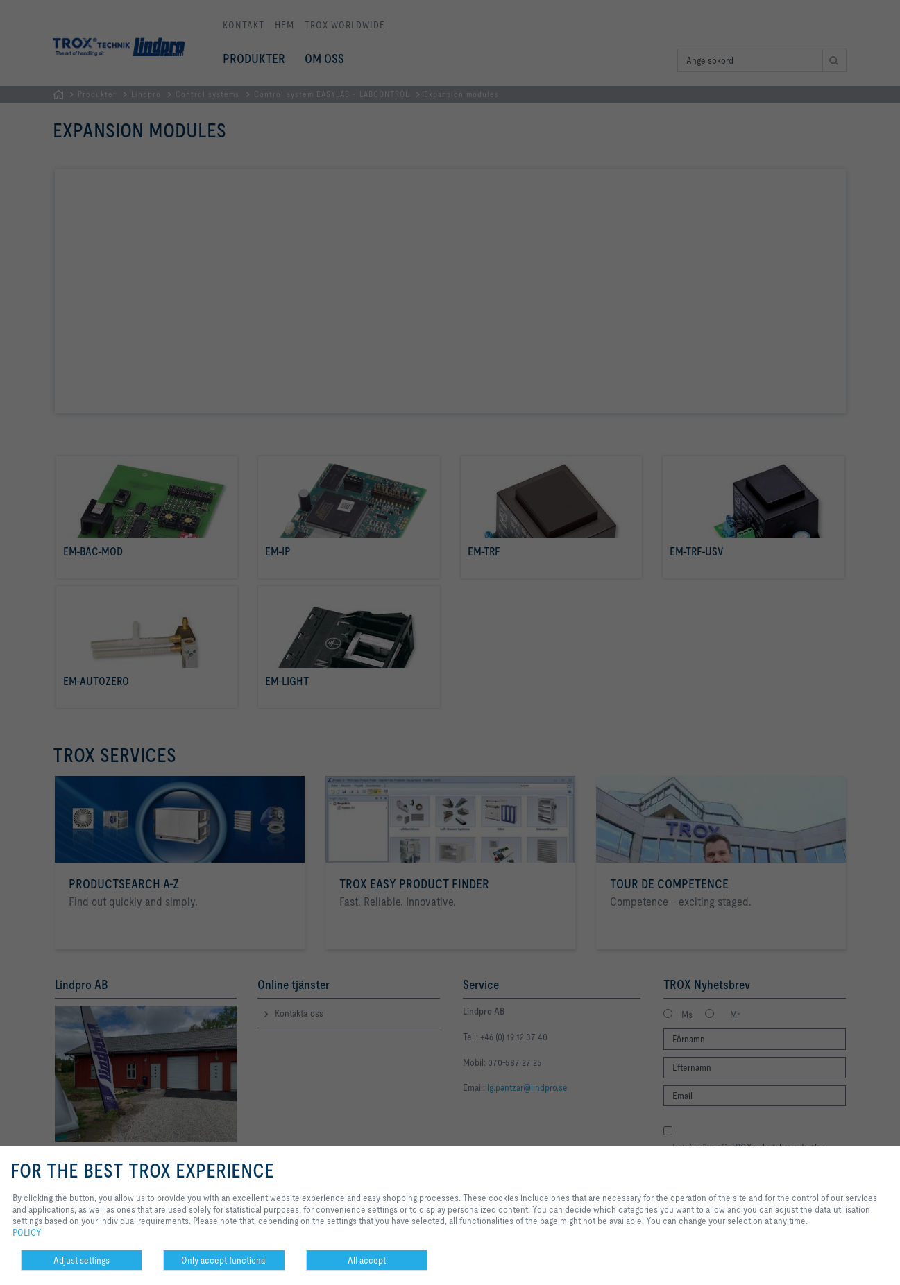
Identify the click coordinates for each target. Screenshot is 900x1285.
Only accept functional (224, 1260)
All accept (367, 1260)
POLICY (27, 1232)
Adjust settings (81, 1260)
